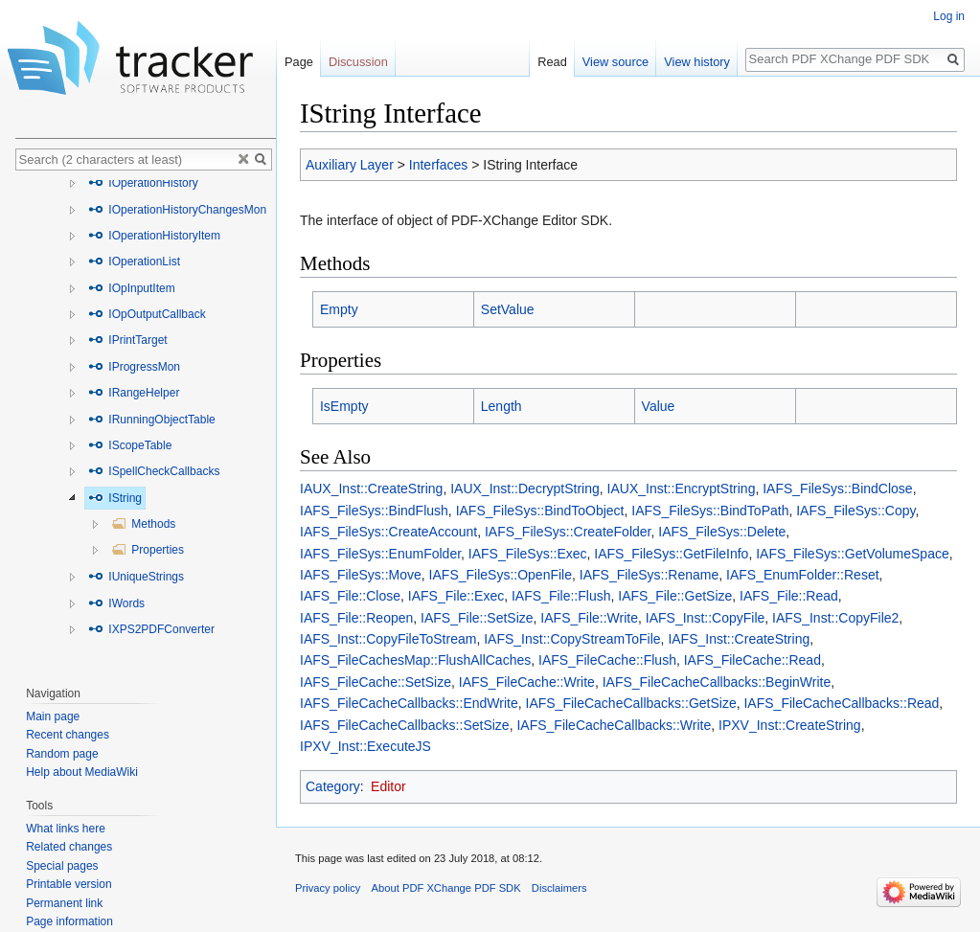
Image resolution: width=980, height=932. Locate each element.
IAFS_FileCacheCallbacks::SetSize (405, 725)
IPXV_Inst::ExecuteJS (365, 746)
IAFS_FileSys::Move (361, 574)
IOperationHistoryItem (154, 235)
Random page (62, 754)
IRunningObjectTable (152, 419)
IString (115, 498)
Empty (339, 309)
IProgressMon (134, 366)
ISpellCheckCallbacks (153, 471)
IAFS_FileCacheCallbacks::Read (841, 703)
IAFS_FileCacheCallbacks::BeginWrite (717, 682)
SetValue (508, 309)
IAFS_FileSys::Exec (527, 553)
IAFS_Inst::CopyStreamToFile (572, 639)
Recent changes (67, 734)
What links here (65, 828)
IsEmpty (344, 406)
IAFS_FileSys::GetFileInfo (671, 553)
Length (501, 406)
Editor (388, 786)
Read (552, 62)
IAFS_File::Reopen (356, 617)
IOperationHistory (143, 182)
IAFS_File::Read (789, 595)
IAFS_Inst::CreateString (738, 639)
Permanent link (64, 903)
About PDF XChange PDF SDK (446, 888)
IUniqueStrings (136, 576)
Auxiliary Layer (350, 164)
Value (658, 406)
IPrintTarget (128, 340)
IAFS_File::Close (350, 595)
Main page (53, 716)
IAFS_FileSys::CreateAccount (388, 531)
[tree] (145, 423)
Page (299, 62)
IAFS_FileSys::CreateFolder (568, 531)
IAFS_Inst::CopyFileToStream (388, 639)
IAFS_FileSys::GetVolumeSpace (852, 553)
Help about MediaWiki (82, 772)
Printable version (68, 884)
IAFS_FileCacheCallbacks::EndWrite (409, 703)
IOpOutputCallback (147, 314)
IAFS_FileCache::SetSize (375, 682)
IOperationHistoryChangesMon (177, 209)
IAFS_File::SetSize (477, 617)
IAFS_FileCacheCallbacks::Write (613, 725)
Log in (949, 16)
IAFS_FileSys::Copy (855, 510)
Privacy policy (327, 888)
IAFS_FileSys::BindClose (837, 488)
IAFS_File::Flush (561, 595)
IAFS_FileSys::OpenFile (500, 574)
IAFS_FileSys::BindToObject (540, 510)
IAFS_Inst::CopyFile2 (835, 617)
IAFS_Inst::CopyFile (705, 617)
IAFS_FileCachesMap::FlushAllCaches (415, 660)
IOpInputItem (131, 288)
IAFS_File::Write (589, 617)
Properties (147, 549)
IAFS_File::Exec (456, 595)
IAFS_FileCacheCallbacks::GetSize (631, 703)
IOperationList (134, 261)
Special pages (62, 866)
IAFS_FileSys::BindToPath (709, 510)
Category (333, 786)
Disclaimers (559, 888)
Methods (143, 523)
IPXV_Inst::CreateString (789, 725)
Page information (69, 921)
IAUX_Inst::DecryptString (525, 488)
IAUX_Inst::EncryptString (681, 488)
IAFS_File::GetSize (675, 595)
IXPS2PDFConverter (151, 629)
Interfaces (438, 164)
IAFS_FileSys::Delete (722, 531)
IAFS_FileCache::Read (752, 660)
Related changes (69, 846)
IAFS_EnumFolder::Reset (802, 574)
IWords (116, 603)
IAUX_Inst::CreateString (371, 488)
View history (697, 62)
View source (615, 62)
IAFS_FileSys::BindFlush (374, 510)
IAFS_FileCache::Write (527, 682)
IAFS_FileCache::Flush (607, 660)
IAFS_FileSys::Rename (649, 574)
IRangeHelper (133, 392)
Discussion (358, 62)
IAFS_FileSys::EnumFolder (380, 553)
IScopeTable (129, 445)
